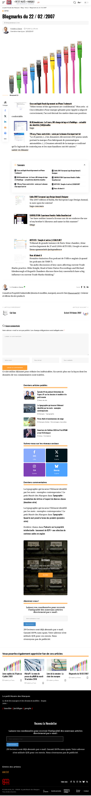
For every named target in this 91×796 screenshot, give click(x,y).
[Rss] (87, 782)
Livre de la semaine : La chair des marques (55, 675)
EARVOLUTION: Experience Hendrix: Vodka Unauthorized (66, 178)
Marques (42, 414)
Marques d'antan (44, 422)
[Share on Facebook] (5, 110)
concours (39, 206)
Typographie (50, 414)
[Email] (5, 128)
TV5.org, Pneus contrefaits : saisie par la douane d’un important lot (55, 133)
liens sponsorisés (39, 249)
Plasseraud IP (74, 293)
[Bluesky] (57, 470)
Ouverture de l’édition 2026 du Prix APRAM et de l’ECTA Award (52, 431)
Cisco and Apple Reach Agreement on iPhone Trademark (51, 103)
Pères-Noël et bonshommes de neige (50, 419)
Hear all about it (59, 188)
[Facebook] (81, 287)
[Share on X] (5, 116)
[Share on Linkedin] (5, 122)
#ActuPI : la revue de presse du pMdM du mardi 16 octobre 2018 (34, 677)
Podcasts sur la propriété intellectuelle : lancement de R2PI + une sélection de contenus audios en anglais (45, 531)
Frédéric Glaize (16, 29)
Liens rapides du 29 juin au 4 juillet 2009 (12, 675)
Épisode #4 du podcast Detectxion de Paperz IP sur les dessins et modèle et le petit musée (52, 395)
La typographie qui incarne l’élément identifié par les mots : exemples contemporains (50, 408)
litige (32, 225)
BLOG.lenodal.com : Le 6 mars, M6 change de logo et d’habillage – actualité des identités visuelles (31, 178)
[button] (4, 2)
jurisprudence (55, 249)
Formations (47, 436)
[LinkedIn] (87, 287)
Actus (6, 11)
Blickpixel (13, 95)
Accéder (45, 575)
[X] (84, 287)
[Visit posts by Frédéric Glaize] (5, 30)
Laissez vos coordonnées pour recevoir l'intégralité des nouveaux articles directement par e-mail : (45, 610)
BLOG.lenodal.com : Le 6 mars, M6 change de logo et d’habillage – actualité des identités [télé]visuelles (58, 123)
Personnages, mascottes (59, 422)
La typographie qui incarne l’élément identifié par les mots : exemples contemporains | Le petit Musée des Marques (45, 493)
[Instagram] (34, 470)
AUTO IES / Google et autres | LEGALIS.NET (67, 184)
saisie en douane (20, 150)
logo (32, 128)
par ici (5, 772)
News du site (43, 401)
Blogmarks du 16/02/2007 (78, 674)
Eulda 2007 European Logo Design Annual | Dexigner (66, 171)
